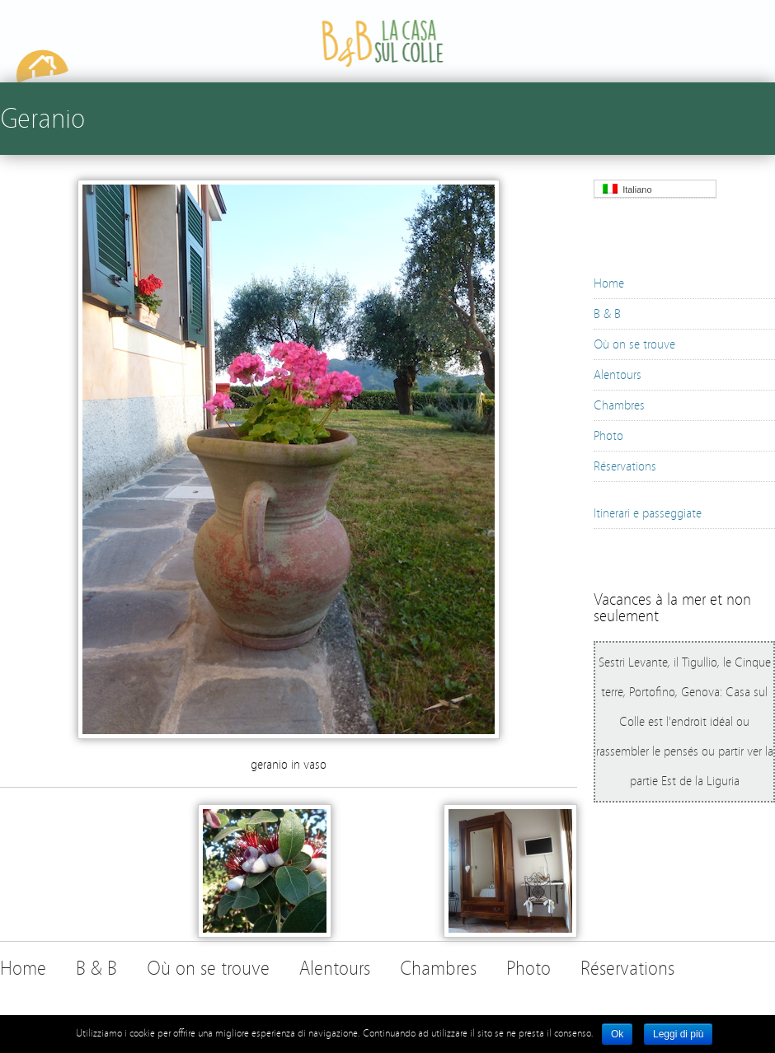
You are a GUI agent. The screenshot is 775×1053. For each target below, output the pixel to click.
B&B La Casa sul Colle (121, 41)
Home (609, 283)
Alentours (617, 374)
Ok (617, 1034)
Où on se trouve (634, 344)
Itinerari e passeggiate (648, 513)
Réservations (625, 466)
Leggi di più (678, 1034)
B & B (607, 314)
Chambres (619, 405)
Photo (608, 435)
